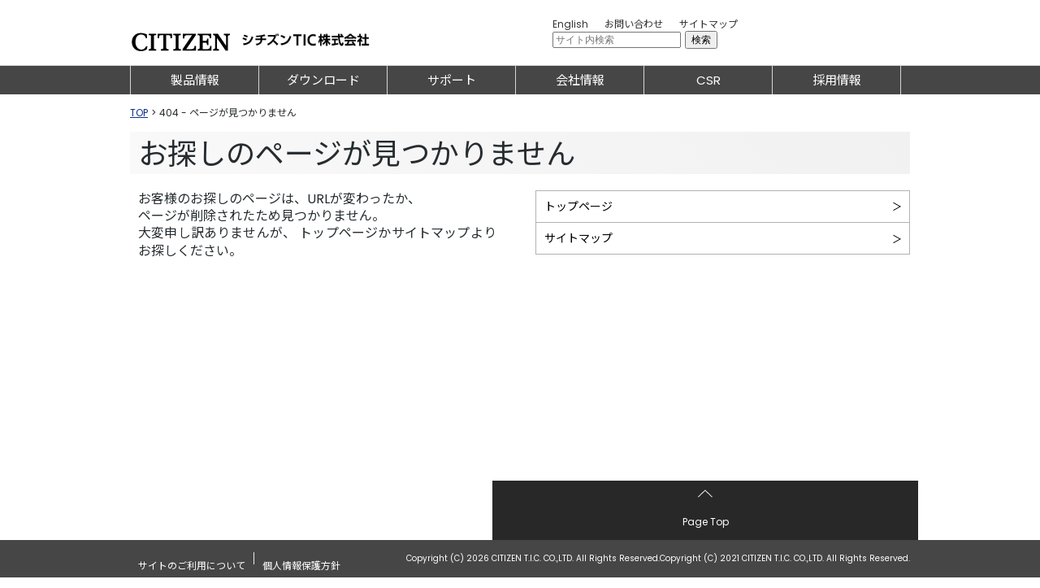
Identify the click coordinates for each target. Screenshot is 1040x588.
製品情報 (195, 80)
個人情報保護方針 (301, 568)
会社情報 (580, 80)
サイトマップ (708, 24)
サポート (451, 80)
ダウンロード (323, 80)
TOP (139, 113)
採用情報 (836, 80)
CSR (708, 80)
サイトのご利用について (191, 568)
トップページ (578, 206)
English (570, 24)
